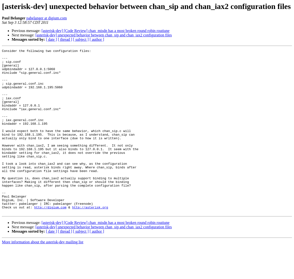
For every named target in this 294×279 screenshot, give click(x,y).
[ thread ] (65, 39)
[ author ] (97, 39)
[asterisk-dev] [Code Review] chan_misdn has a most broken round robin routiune (106, 31)
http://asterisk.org (90, 239)
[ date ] (51, 39)
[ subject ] (81, 39)
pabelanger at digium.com (46, 18)
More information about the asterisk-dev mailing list (42, 275)
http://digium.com (50, 239)
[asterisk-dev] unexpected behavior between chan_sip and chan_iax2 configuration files (103, 35)
